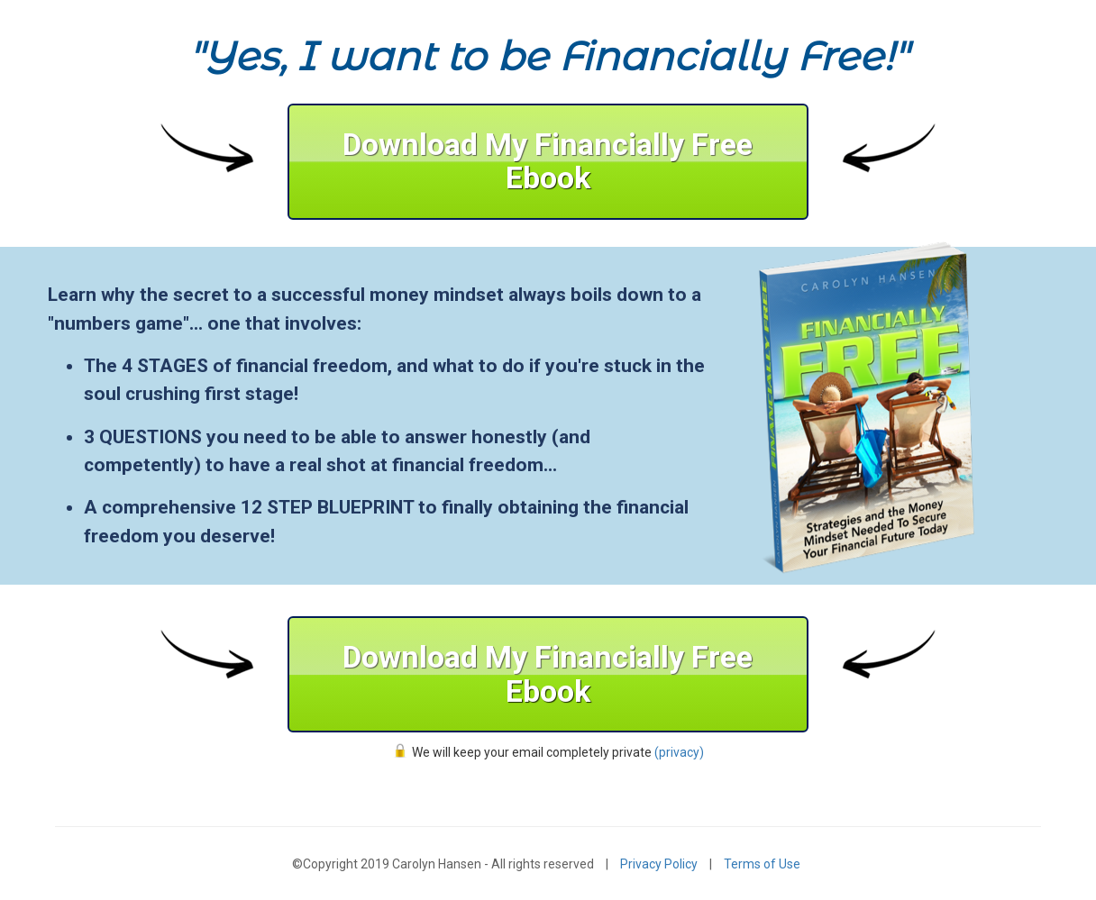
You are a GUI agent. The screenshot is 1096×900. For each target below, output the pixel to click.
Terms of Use (762, 864)
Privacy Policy (659, 864)
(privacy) (679, 752)
